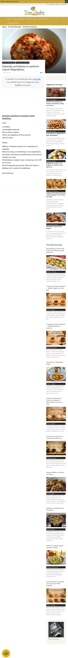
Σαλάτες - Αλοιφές (51, 274)
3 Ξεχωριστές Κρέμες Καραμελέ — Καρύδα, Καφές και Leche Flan (55, 290)
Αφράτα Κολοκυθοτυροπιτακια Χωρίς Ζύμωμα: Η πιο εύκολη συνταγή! (56, 196)
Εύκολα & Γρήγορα (51, 100)
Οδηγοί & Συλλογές (43, 18)
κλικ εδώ (37, 79)
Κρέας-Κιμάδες (50, 533)
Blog (35, 18)
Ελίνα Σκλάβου (50, 497)
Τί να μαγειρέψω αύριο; (13, 23)
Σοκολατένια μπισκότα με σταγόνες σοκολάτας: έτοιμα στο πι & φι (55, 104)
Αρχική (9, 18)
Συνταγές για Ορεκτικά (22, 62)
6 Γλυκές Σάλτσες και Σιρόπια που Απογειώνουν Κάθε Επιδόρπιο (55, 588)
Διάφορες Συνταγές (51, 132)
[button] (64, 19)
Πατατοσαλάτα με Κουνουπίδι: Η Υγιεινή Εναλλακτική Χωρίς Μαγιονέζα (55, 252)
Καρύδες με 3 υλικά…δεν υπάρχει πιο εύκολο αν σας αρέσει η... (54, 166)
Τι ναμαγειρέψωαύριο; (6, 653)
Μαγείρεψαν (28, 18)
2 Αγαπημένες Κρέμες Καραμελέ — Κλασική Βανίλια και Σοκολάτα (56, 328)
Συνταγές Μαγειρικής (18, 18)
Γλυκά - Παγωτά (50, 312)
